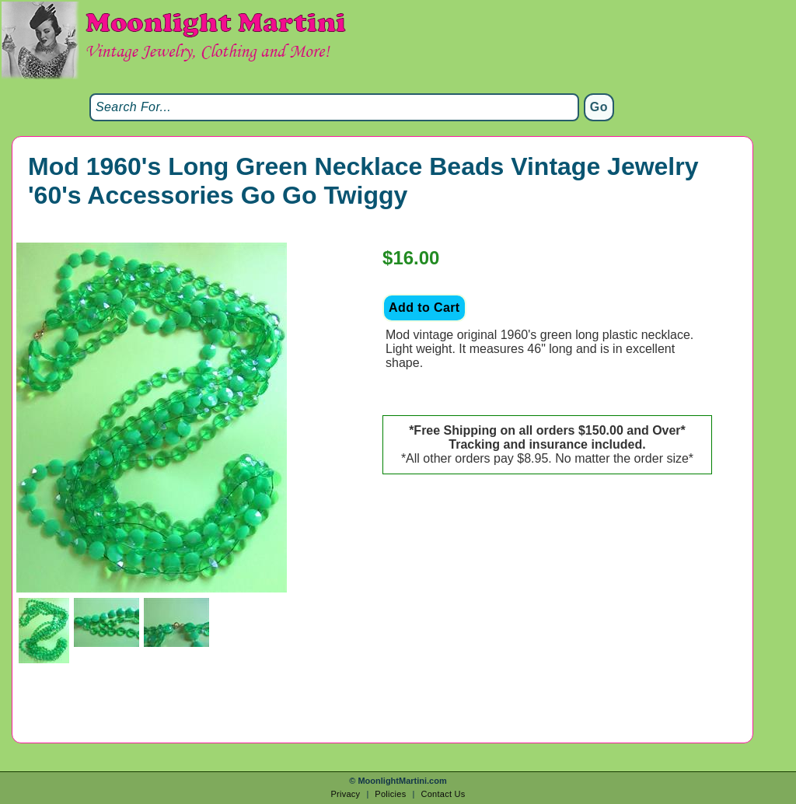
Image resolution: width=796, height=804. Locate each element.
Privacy (345, 794)
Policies (390, 794)
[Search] (334, 107)
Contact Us (443, 794)
